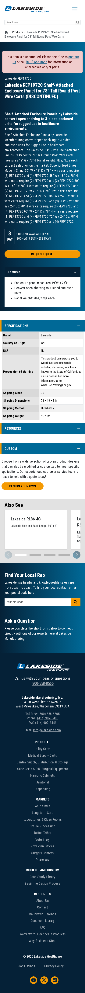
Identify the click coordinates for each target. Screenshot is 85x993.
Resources (42, 894)
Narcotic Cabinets (42, 775)
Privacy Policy (54, 966)
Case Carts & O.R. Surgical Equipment (42, 769)
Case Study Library (42, 877)
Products (17, 32)
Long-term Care (42, 813)
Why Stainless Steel (42, 941)
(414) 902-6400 (47, 718)
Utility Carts (42, 749)
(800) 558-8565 (36, 62)
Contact (42, 907)
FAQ (42, 927)
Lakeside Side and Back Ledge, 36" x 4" (34, 526)
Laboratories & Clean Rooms (42, 819)
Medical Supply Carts (42, 755)
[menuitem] (42, 766)
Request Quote (42, 254)
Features (14, 272)
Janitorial (42, 782)
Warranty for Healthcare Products (42, 934)
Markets (43, 799)
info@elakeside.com (47, 730)
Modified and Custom (42, 870)
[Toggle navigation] (74, 9)
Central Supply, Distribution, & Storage (43, 762)
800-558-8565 (43, 683)
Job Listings (26, 966)
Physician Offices (42, 846)
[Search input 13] (40, 22)
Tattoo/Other (42, 833)
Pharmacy (42, 860)
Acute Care (42, 806)
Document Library (42, 921)
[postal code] (38, 602)
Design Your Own (22, 486)
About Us (42, 901)
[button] (76, 326)
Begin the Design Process (42, 883)
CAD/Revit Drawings (42, 914)
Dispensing (42, 789)
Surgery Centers (42, 853)
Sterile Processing (42, 826)
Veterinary (42, 840)
